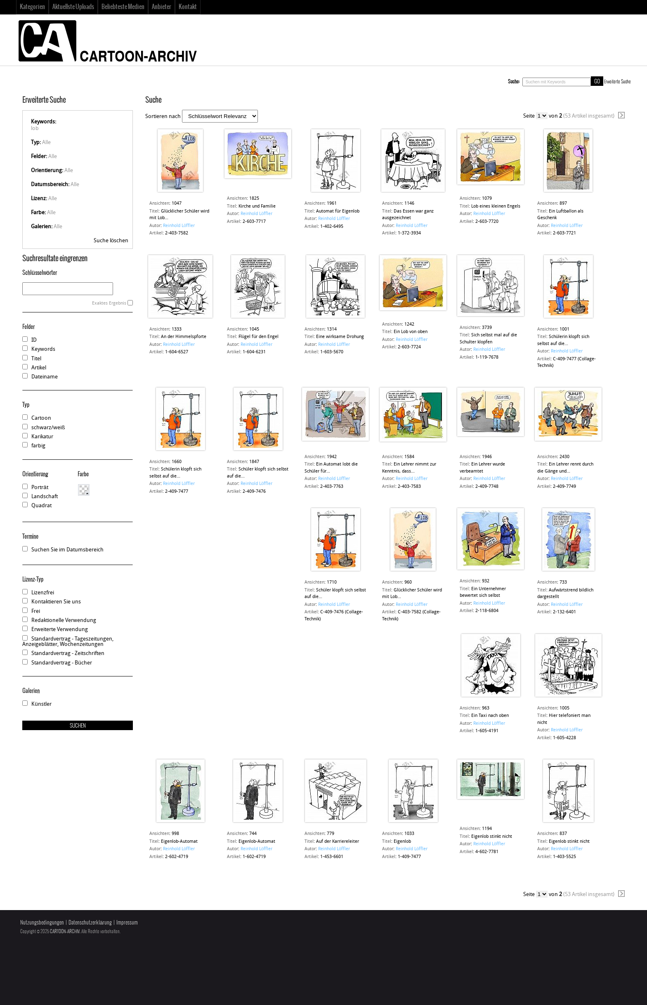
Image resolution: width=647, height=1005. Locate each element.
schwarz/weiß (48, 427)
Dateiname (44, 377)
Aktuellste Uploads (73, 7)
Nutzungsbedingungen (42, 923)
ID (34, 340)
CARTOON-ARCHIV (65, 931)
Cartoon (41, 418)
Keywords (43, 349)
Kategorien (32, 7)
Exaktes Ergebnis (109, 303)
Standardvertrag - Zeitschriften (67, 653)
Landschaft (44, 496)
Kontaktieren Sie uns (56, 602)
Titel (36, 359)
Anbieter (161, 7)
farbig (38, 446)
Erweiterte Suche (617, 81)
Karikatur (42, 437)
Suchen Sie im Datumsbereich (67, 550)
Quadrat (41, 505)
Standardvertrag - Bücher (61, 663)
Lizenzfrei (42, 593)
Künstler (41, 704)
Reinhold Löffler (179, 226)
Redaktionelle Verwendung (63, 620)
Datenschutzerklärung (90, 923)
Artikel (38, 368)
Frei (35, 611)
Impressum (127, 923)
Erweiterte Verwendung (59, 629)
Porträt (39, 487)
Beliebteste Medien (123, 7)
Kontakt (188, 7)
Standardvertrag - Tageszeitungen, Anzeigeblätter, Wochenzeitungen (67, 641)
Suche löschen (111, 241)
